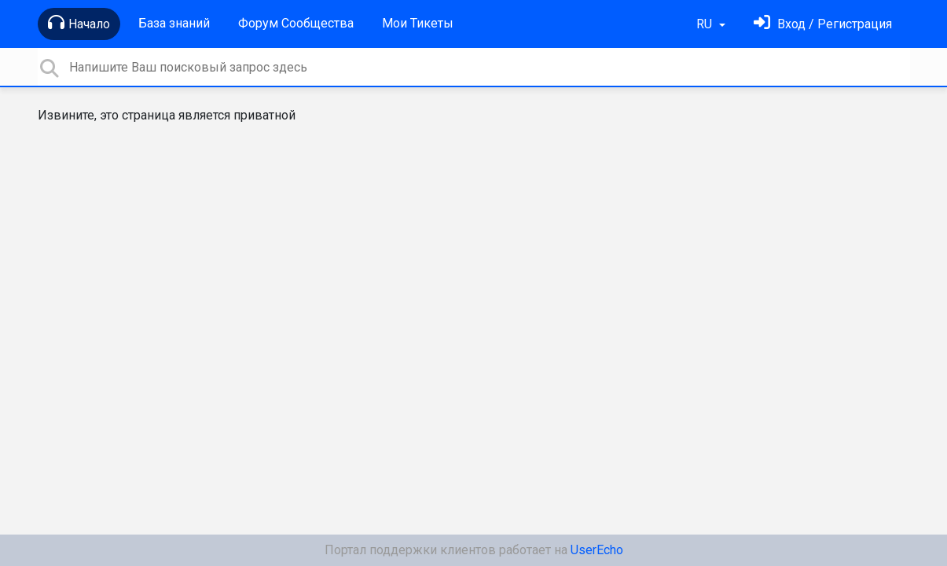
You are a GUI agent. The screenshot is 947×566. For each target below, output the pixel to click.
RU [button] (705, 24)
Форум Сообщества (296, 23)
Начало (79, 22)
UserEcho (597, 549)
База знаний (174, 23)
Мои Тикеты (417, 23)
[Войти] (822, 24)
